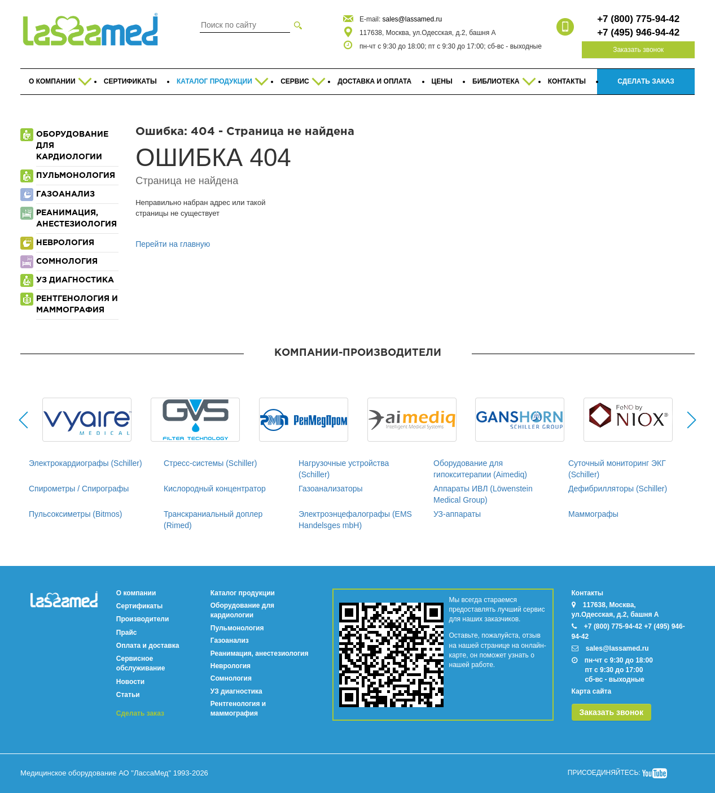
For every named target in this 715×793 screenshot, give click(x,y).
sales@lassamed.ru (412, 19)
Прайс (126, 633)
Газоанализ (229, 640)
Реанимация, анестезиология (259, 653)
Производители (142, 619)
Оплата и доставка (147, 646)
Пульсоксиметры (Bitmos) (75, 513)
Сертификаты (139, 606)
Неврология (230, 666)
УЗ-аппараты (457, 513)
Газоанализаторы (331, 488)
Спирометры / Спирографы (79, 488)
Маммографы (593, 513)
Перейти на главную (172, 244)
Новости (130, 682)
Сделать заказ (140, 713)
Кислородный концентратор (215, 488)
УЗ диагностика (236, 691)
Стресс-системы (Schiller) (210, 463)
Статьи (128, 695)
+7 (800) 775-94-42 (638, 19)
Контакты (588, 593)
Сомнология (231, 678)
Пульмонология (237, 628)
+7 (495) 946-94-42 (638, 32)
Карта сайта (592, 691)
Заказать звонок (638, 50)
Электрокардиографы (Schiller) (85, 463)
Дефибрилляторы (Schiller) (617, 488)
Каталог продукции (242, 593)
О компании (136, 593)
